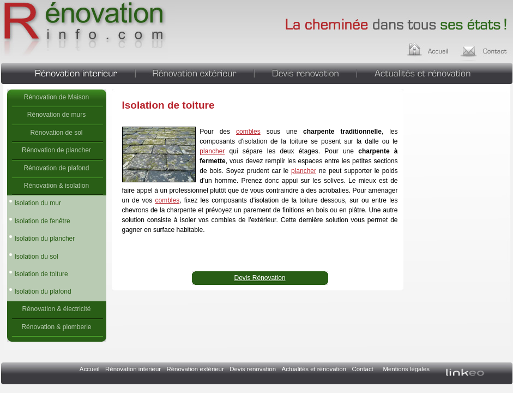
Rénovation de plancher (56, 150)
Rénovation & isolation (56, 185)
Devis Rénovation (259, 278)
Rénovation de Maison (56, 97)
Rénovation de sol (56, 132)
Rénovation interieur (68, 72)
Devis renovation (305, 72)
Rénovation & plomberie (56, 327)
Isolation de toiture (84, 30)
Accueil (438, 48)
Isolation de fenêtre (42, 221)
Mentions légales (406, 369)
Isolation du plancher (45, 238)
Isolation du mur (38, 203)
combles (248, 131)
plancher (212, 151)
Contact (362, 369)
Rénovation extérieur (194, 72)
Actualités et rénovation (435, 72)
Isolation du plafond (43, 291)
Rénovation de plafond (56, 168)
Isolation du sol (36, 256)
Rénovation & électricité (56, 309)
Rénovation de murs (56, 114)
